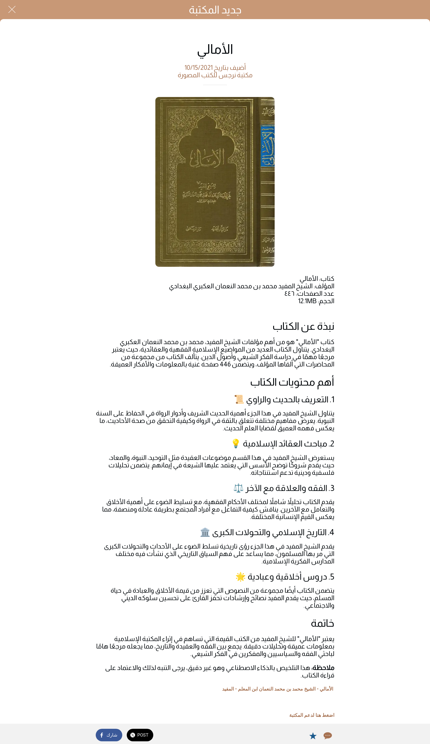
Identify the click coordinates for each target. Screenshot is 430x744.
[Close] (12, 9)
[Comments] (327, 735)
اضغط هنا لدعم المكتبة (311, 715)
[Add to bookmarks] (313, 735)
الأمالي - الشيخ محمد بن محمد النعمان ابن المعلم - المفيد (277, 689)
